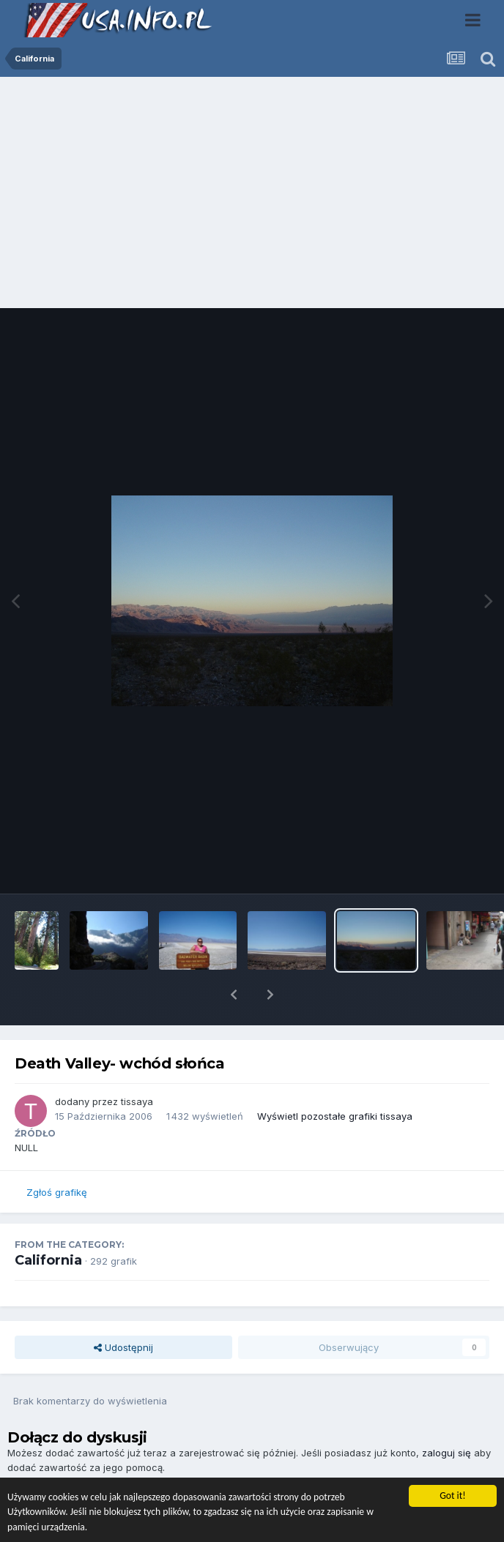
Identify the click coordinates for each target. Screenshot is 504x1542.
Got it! (452, 1495)
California (48, 1222)
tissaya (137, 1063)
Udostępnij (123, 1309)
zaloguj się (446, 1415)
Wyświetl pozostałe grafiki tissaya (334, 1078)
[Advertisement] (252, 196)
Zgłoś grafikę (56, 1154)
